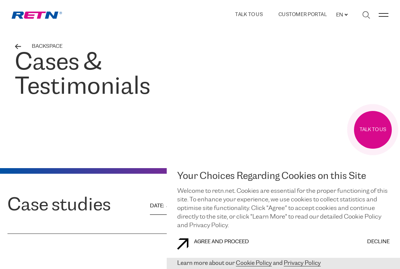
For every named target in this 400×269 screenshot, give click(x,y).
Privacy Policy (302, 263)
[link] (37, 15)
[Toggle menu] (383, 15)
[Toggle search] (366, 15)
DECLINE (378, 241)
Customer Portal (303, 15)
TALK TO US (249, 15)
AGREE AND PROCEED (213, 244)
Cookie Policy (254, 263)
